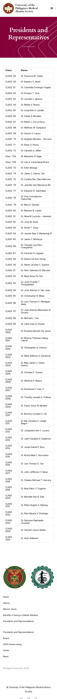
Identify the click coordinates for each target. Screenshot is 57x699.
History (6, 606)
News (6, 659)
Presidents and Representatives (18, 624)
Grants (6, 653)
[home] (8, 8)
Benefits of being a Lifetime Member (20, 618)
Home (6, 600)
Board (6, 641)
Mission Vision (10, 612)
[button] (51, 8)
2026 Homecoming (12, 647)
